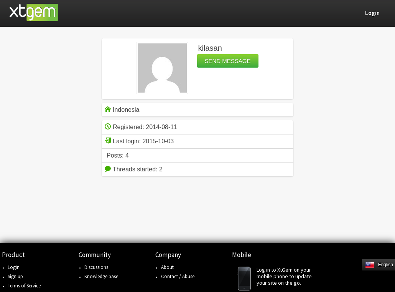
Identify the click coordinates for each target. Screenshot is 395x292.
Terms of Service (24, 285)
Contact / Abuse (177, 276)
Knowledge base (101, 276)
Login (14, 267)
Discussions (96, 267)
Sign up (15, 276)
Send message (228, 61)
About (167, 267)
